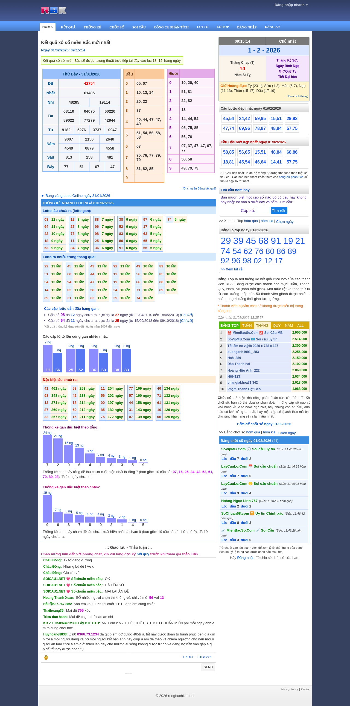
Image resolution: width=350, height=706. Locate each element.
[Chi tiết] (186, 315)
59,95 (260, 118)
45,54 (228, 118)
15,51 (276, 118)
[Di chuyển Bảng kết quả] (199, 188)
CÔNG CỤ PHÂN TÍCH (171, 27)
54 (237, 251)
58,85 (228, 152)
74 (226, 251)
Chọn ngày (285, 222)
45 (251, 240)
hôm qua (251, 221)
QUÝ (277, 325)
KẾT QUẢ (68, 27)
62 (248, 251)
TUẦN (247, 325)
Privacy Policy (289, 689)
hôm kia (267, 221)
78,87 (260, 128)
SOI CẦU (139, 27)
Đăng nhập (245, 558)
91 (276, 240)
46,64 (260, 162)
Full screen (204, 657)
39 (238, 240)
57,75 (292, 128)
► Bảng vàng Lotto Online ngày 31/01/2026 (75, 196)
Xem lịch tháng (297, 96)
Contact (305, 689)
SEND (208, 667)
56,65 (244, 152)
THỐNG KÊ (92, 27)
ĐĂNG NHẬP (247, 27)
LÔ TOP (223, 27)
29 (226, 240)
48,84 (276, 128)
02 (258, 261)
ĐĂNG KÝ (272, 27)
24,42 (244, 118)
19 (288, 241)
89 (292, 251)
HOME (47, 27)
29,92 (292, 118)
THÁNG (262, 325)
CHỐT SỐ (116, 27)
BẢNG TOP (229, 325)
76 (259, 251)
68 (263, 240)
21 (300, 241)
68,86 (292, 152)
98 (247, 260)
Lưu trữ (188, 657)
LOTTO (202, 27)
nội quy (143, 554)
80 (270, 251)
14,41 (276, 162)
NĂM (289, 325)
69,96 (244, 128)
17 (279, 261)
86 (281, 251)
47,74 (228, 128)
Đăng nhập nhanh (291, 5)
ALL (300, 325)
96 (236, 260)
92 (225, 260)
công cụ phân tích (291, 177)
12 (268, 261)
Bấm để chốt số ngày (264, 424)
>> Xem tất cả (232, 269)
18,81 (228, 162)
